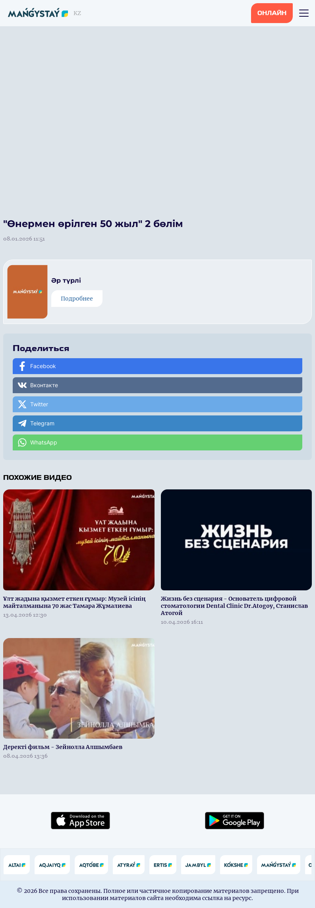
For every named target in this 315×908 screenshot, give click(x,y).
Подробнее (77, 298)
